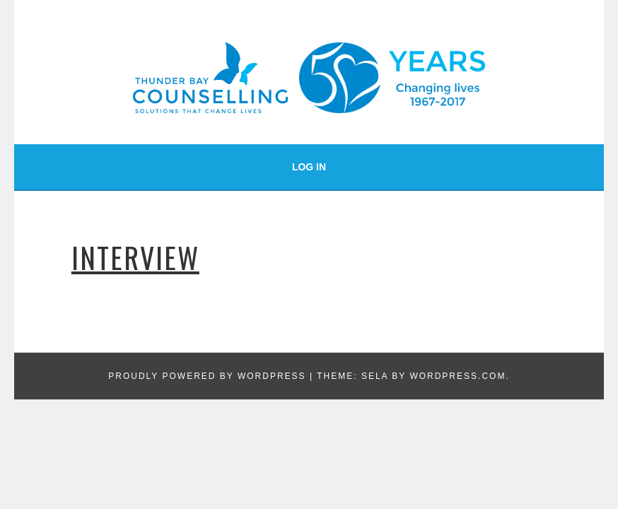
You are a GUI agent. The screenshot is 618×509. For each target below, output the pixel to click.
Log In (309, 166)
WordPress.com (457, 376)
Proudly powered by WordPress (206, 376)
